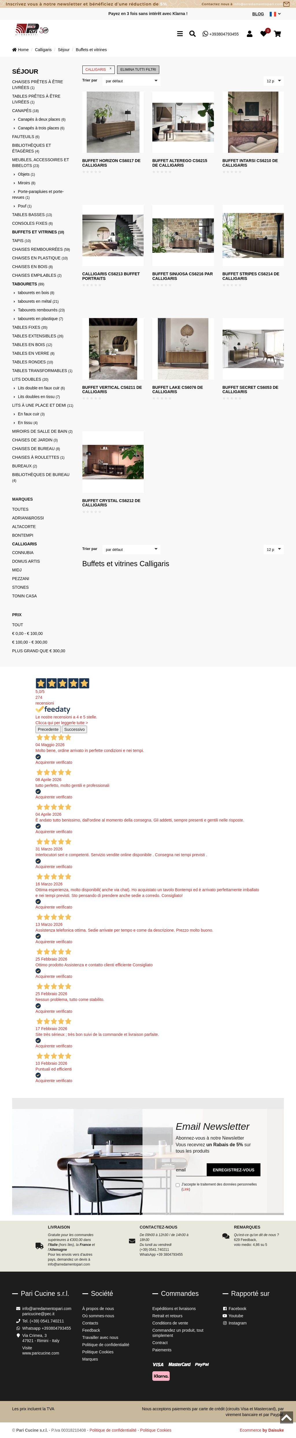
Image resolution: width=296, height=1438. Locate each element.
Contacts (90, 1323)
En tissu (28, 422)
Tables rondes (32, 362)
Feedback (91, 1330)
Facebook (235, 1308)
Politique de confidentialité (106, 1344)
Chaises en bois (32, 266)
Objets (26, 174)
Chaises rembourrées (41, 249)
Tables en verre (33, 353)
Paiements (161, 1350)
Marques (90, 1359)
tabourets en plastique (40, 318)
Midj (17, 570)
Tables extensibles (37, 336)
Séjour (63, 49)
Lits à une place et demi (42, 405)
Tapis (21, 240)
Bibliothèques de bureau (40, 477)
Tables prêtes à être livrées (36, 99)
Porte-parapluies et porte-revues (38, 194)
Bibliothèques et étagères (31, 148)
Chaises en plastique (40, 258)
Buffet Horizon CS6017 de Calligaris (111, 162)
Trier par (89, 80)
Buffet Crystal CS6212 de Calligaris (111, 502)
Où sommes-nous (98, 1315)
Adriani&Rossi (28, 518)
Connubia (23, 552)
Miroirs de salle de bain (42, 431)
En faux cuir (31, 414)
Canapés (25, 110)
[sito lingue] (275, 14)
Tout (17, 625)
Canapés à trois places (41, 128)
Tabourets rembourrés (41, 310)
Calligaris (43, 49)
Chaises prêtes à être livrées (37, 84)
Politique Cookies (98, 1352)
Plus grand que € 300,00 (38, 651)
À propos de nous (98, 1308)
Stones (20, 587)
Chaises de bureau (36, 448)
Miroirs (26, 183)
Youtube (233, 1315)
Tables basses (32, 214)
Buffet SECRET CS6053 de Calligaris (251, 389)
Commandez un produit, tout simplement (178, 1333)
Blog (258, 14)
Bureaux (24, 466)
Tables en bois (32, 344)
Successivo (74, 729)
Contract (160, 1342)
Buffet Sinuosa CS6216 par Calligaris (182, 276)
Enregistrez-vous (233, 1170)
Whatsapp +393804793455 (46, 1328)
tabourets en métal (38, 301)
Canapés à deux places (42, 119)
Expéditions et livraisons (174, 1308)
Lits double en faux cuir (41, 388)
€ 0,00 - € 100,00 (27, 633)
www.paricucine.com (40, 1353)
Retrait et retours (167, 1315)
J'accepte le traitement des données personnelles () (216, 1186)
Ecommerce (262, 1430)
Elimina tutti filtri (138, 70)
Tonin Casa (24, 596)
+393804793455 (221, 34)
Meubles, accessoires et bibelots (40, 162)
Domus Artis (26, 561)
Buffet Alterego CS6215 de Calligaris (179, 162)
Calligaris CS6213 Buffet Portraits (111, 276)
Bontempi (22, 535)
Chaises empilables (37, 275)
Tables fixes (29, 327)
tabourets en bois (36, 292)
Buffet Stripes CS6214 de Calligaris (251, 276)
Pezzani (20, 578)
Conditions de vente (170, 1323)
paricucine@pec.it (38, 1313)
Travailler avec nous (100, 1337)
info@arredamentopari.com (46, 1308)
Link (186, 1189)
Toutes (20, 509)
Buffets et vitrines (91, 49)
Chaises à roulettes (38, 457)
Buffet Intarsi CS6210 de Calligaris (250, 162)
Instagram (235, 1323)
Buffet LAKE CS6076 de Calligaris (177, 389)
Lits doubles (30, 379)
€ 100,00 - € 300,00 (29, 642)
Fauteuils (26, 136)
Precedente (48, 729)
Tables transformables (42, 370)
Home (20, 49)
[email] (191, 1169)
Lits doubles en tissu (39, 396)
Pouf (25, 206)
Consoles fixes (32, 223)
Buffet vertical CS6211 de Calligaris (112, 389)
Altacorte (24, 526)
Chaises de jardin (35, 440)
